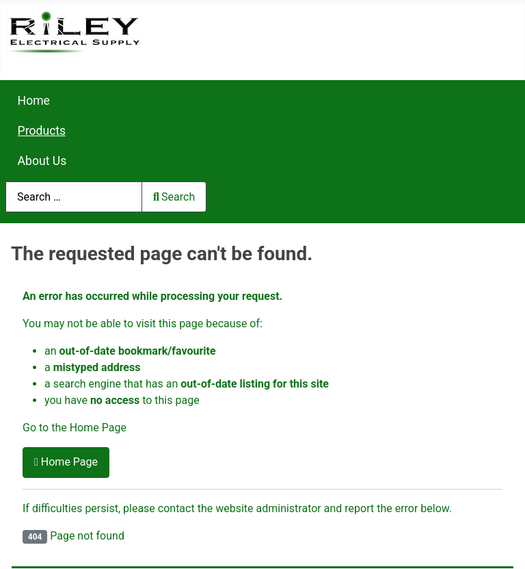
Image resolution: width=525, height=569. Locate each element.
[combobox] (73, 196)
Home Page (66, 461)
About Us (42, 161)
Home (34, 101)
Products (42, 131)
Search (174, 196)
